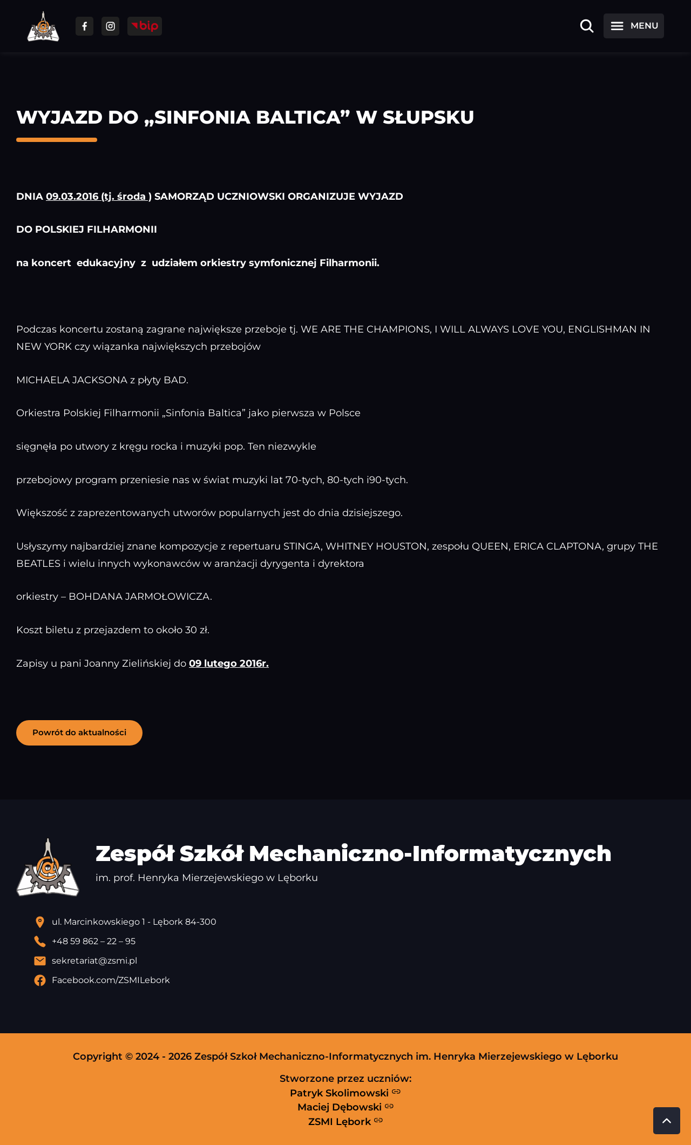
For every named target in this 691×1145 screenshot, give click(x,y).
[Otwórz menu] (634, 25)
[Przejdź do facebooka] (84, 26)
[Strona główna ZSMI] (43, 26)
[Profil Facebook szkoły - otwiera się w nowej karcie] (354, 980)
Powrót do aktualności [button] (79, 732)
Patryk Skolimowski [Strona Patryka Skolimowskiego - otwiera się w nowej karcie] (345, 1093)
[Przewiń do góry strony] (666, 1120)
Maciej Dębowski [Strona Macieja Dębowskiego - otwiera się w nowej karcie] (345, 1107)
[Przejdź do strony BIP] (144, 26)
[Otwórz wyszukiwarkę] (587, 26)
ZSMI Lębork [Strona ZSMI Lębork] (345, 1121)
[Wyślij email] (354, 960)
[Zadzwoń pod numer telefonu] (354, 941)
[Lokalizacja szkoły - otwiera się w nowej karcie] (354, 922)
